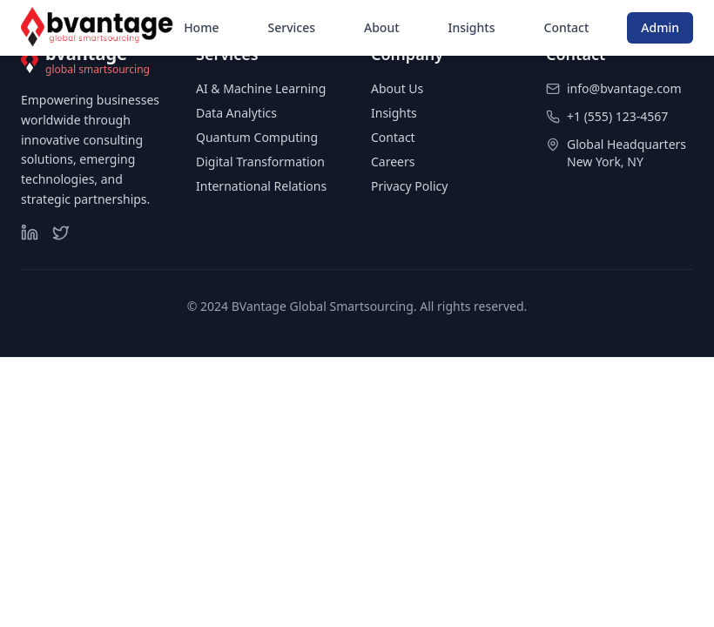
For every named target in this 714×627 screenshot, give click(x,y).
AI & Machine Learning (261, 88)
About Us (397, 88)
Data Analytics (236, 112)
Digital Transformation (260, 161)
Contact (566, 27)
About (382, 27)
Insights (471, 27)
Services (291, 27)
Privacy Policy (409, 186)
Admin (660, 27)
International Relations (261, 186)
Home (201, 27)
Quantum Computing (257, 137)
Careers (392, 161)
